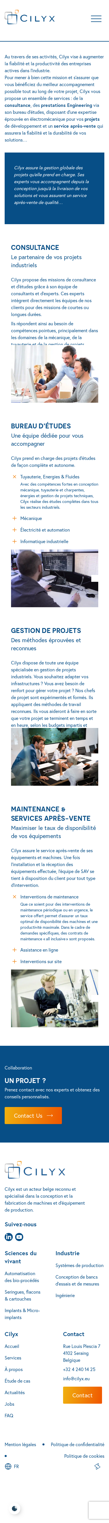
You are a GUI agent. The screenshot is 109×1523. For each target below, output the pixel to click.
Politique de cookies (84, 1456)
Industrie (68, 1253)
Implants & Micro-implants (22, 1313)
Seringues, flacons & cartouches (22, 1295)
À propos (14, 1369)
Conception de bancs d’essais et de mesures (77, 1280)
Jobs (9, 1404)
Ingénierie (65, 1295)
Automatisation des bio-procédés (22, 1276)
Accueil (12, 1346)
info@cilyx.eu (76, 1378)
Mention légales (20, 1444)
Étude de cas (17, 1381)
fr (16, 1466)
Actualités (15, 1392)
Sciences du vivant (21, 1257)
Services (13, 1358)
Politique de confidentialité (77, 1444)
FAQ (9, 1415)
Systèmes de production (79, 1265)
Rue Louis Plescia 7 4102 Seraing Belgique (81, 1353)
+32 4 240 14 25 (79, 1369)
